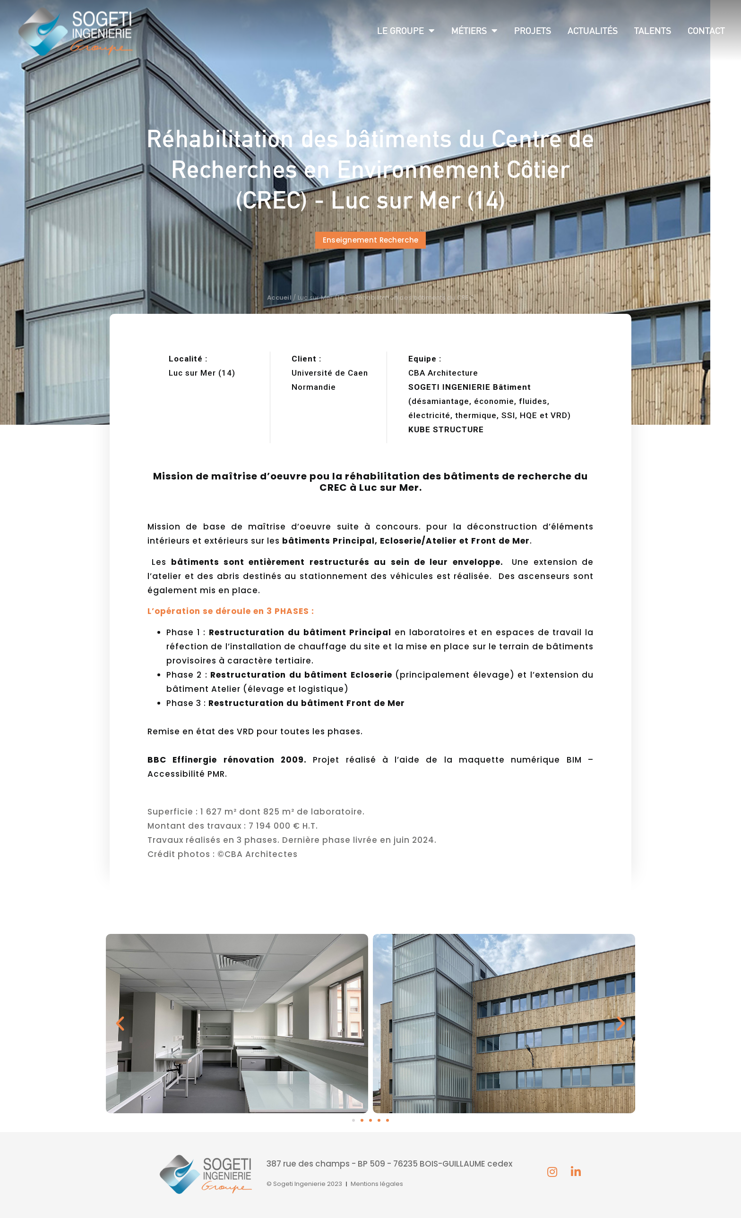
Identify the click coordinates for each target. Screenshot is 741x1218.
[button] (370, 240)
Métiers (474, 30)
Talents (652, 30)
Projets (532, 30)
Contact (706, 30)
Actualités (593, 30)
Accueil (279, 297)
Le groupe (406, 30)
